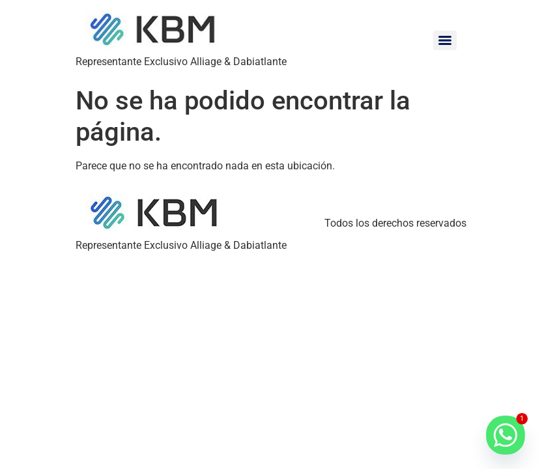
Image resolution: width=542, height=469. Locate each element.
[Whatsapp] (505, 435)
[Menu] (445, 40)
